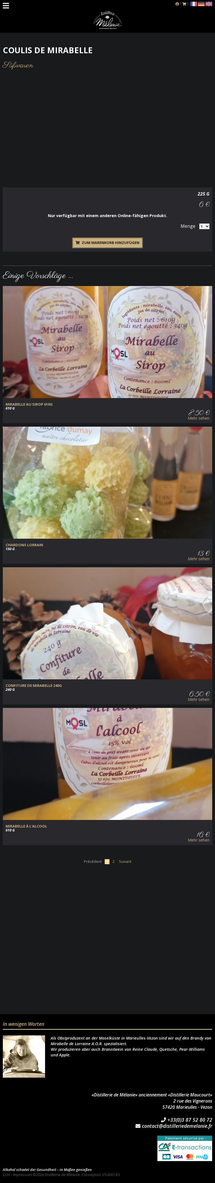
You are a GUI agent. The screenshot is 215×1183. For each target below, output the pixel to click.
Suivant (125, 861)
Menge (188, 226)
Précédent (93, 861)
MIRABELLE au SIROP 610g (29, 404)
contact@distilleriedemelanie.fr (173, 1126)
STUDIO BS (111, 1174)
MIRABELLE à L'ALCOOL (26, 826)
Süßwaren (18, 65)
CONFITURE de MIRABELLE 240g (34, 686)
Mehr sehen (198, 418)
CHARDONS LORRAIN (24, 545)
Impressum (22, 1174)
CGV (6, 1174)
